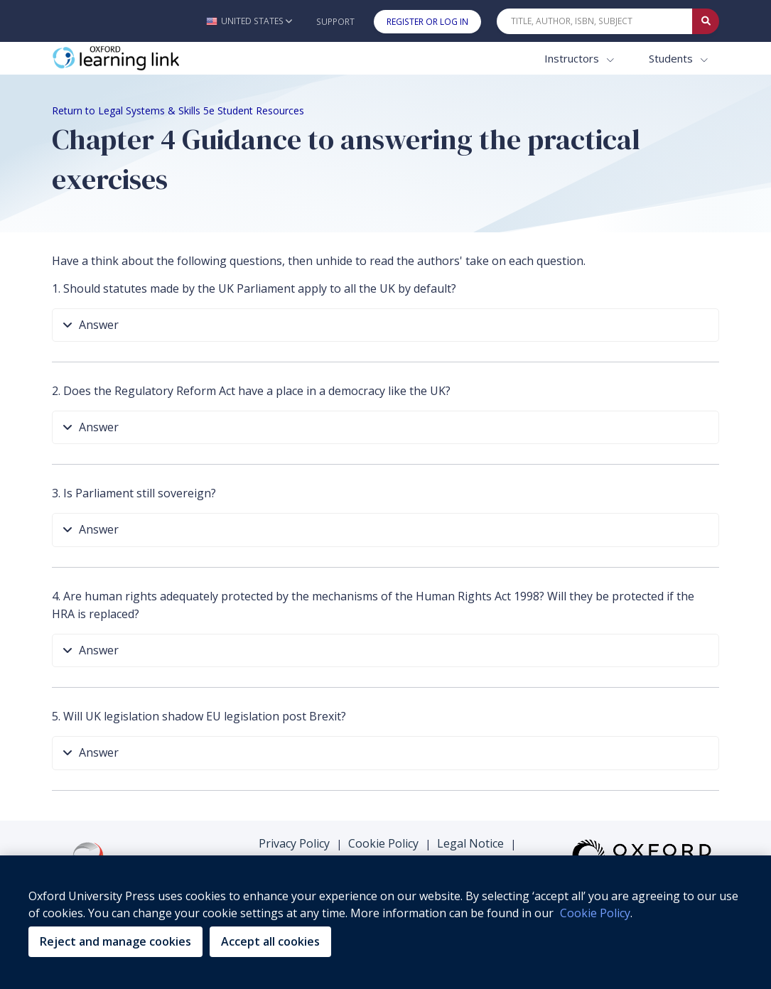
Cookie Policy (383, 843)
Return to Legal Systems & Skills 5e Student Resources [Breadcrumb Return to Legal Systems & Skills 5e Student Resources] (178, 110)
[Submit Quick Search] (705, 21)
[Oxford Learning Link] (158, 59)
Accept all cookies (270, 941)
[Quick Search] (595, 21)
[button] (249, 21)
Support (335, 22)
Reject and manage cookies (115, 941)
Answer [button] (91, 325)
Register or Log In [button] (427, 22)
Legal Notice (470, 843)
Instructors (573, 58)
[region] (385, 922)
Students (672, 58)
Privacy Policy (294, 843)
